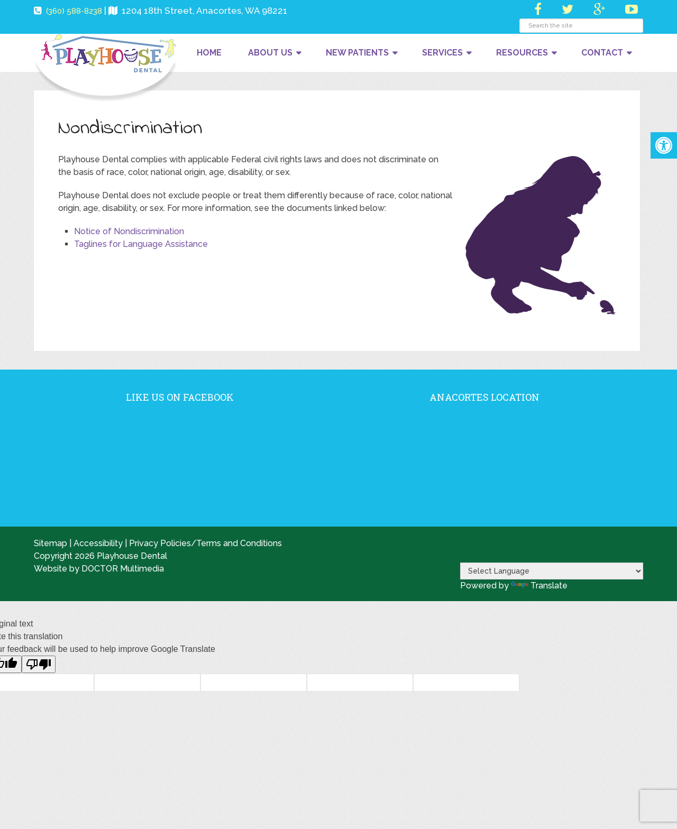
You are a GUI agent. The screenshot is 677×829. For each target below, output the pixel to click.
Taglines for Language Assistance (141, 244)
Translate (539, 586)
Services (442, 53)
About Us (270, 53)
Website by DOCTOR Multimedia (99, 569)
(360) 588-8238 (74, 11)
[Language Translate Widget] (551, 571)
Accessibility (98, 543)
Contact (602, 53)
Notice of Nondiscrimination (129, 231)
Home (209, 53)
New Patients (357, 53)
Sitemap (50, 543)
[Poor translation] (39, 664)
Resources (522, 53)
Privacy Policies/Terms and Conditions (205, 543)
